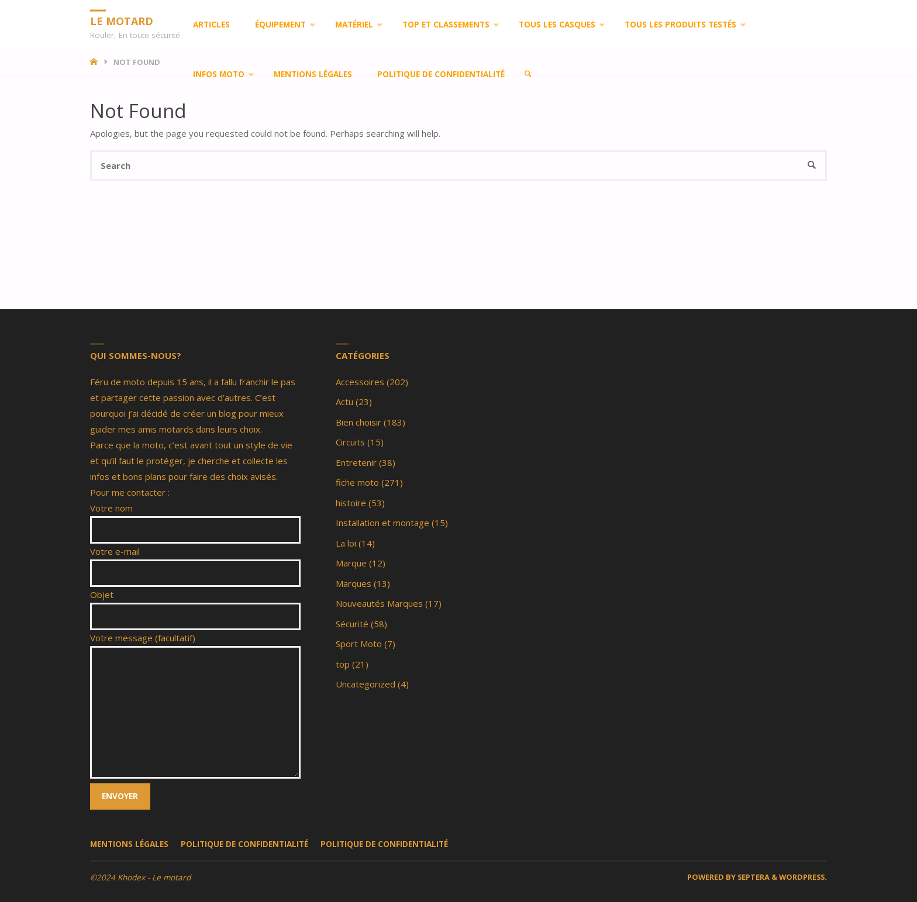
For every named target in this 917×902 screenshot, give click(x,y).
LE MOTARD (121, 20)
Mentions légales (129, 844)
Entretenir (356, 462)
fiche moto (357, 482)
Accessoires (360, 382)
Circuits (350, 442)
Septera (753, 877)
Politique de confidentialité (244, 844)
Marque (351, 563)
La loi (346, 543)
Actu (344, 401)
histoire (351, 503)
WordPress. (803, 877)
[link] (528, 74)
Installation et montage (382, 522)
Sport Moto (359, 643)
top (343, 664)
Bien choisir (358, 422)
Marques (353, 583)
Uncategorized (365, 684)
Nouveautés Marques (379, 603)
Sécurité (352, 624)
